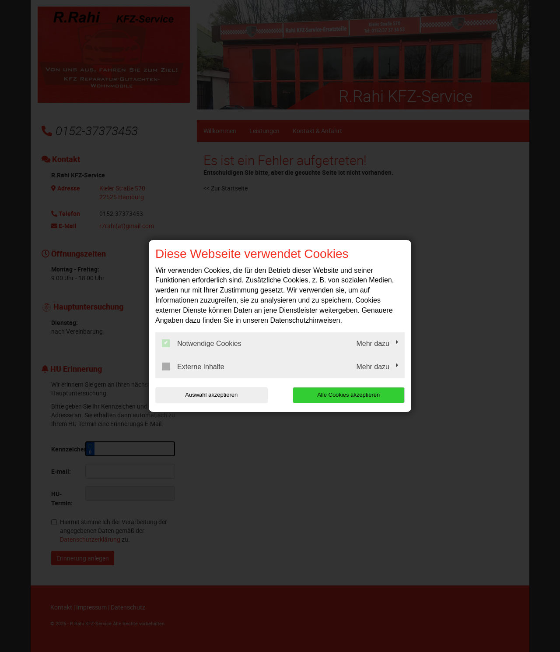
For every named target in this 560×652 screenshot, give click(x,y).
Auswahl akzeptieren (211, 394)
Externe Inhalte (193, 366)
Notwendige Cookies (202, 343)
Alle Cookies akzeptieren (348, 394)
